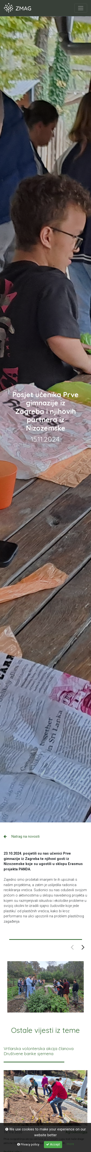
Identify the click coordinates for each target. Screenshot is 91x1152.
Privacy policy (28, 1144)
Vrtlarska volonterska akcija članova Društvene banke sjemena (39, 1051)
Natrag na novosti (22, 837)
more (70, 1144)
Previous (72, 947)
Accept (53, 1144)
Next (83, 947)
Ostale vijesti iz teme (45, 1030)
